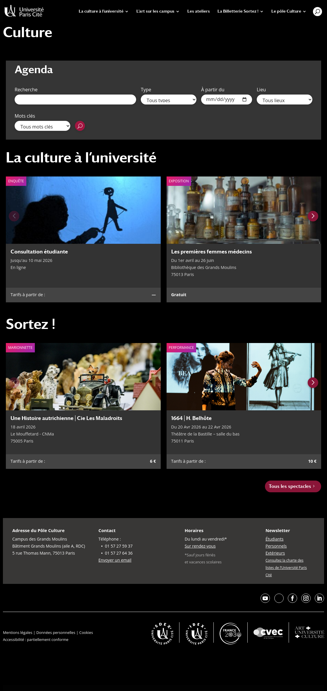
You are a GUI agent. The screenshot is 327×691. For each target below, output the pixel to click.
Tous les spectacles (290, 486)
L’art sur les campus (155, 11)
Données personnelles (55, 632)
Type (146, 89)
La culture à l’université (101, 11)
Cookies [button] (86, 632)
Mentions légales (17, 632)
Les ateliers (198, 11)
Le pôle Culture (286, 11)
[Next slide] (313, 216)
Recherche (26, 89)
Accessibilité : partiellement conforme (36, 639)
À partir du (213, 89)
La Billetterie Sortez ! (238, 11)
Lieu (261, 89)
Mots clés (25, 116)
